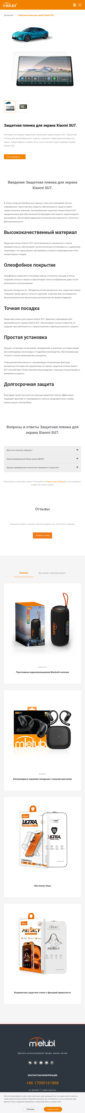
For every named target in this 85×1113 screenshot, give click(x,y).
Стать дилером (13, 157)
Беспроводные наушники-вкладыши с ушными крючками (42, 779)
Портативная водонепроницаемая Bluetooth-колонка (42, 672)
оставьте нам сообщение (55, 482)
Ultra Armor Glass (42, 886)
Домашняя (8, 15)
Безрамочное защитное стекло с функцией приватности (42, 992)
